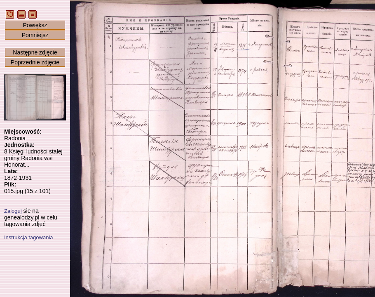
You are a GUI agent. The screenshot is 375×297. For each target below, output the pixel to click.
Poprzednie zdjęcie (35, 62)
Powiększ (35, 25)
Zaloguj (13, 211)
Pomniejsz (35, 35)
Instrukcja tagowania (28, 237)
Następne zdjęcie (35, 52)
